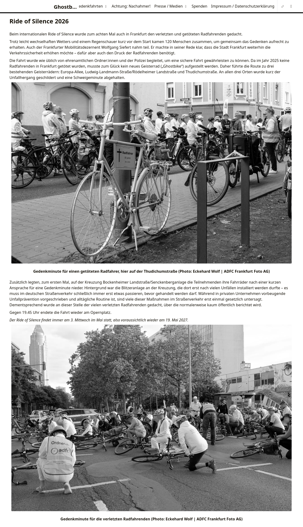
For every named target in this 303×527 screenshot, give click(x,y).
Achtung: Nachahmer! (131, 6)
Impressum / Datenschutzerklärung (242, 6)
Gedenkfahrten (89, 6)
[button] (291, 6)
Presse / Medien (168, 6)
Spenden (199, 6)
